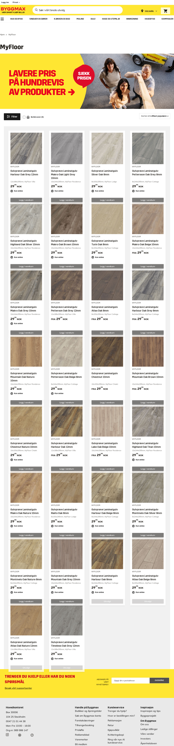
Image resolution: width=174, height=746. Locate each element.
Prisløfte (79, 722)
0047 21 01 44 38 (16, 713)
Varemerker (81, 731)
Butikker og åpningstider (88, 703)
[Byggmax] (13, 10)
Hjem (2, 26)
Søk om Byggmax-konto (88, 707)
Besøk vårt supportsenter (18, 680)
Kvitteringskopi (116, 726)
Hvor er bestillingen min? (121, 707)
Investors (145, 730)
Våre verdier (147, 725)
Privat (15, 2)
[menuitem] (2, 19)
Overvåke (159, 672)
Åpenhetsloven (148, 735)
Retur (111, 717)
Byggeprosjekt (148, 707)
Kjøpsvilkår (113, 722)
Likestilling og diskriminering (148, 742)
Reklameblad (82, 726)
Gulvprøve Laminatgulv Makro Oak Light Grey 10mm (64, 166)
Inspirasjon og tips (150, 703)
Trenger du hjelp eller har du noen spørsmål (40, 671)
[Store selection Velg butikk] (149, 11)
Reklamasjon (115, 712)
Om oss (144, 716)
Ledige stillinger (149, 721)
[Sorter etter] (154, 108)
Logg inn (5, 2)
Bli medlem (81, 736)
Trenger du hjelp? (117, 703)
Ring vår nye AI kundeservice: (116, 733)
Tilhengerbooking (84, 717)
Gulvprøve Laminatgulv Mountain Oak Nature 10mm (23, 369)
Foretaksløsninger (84, 712)
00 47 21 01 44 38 (118, 739)
